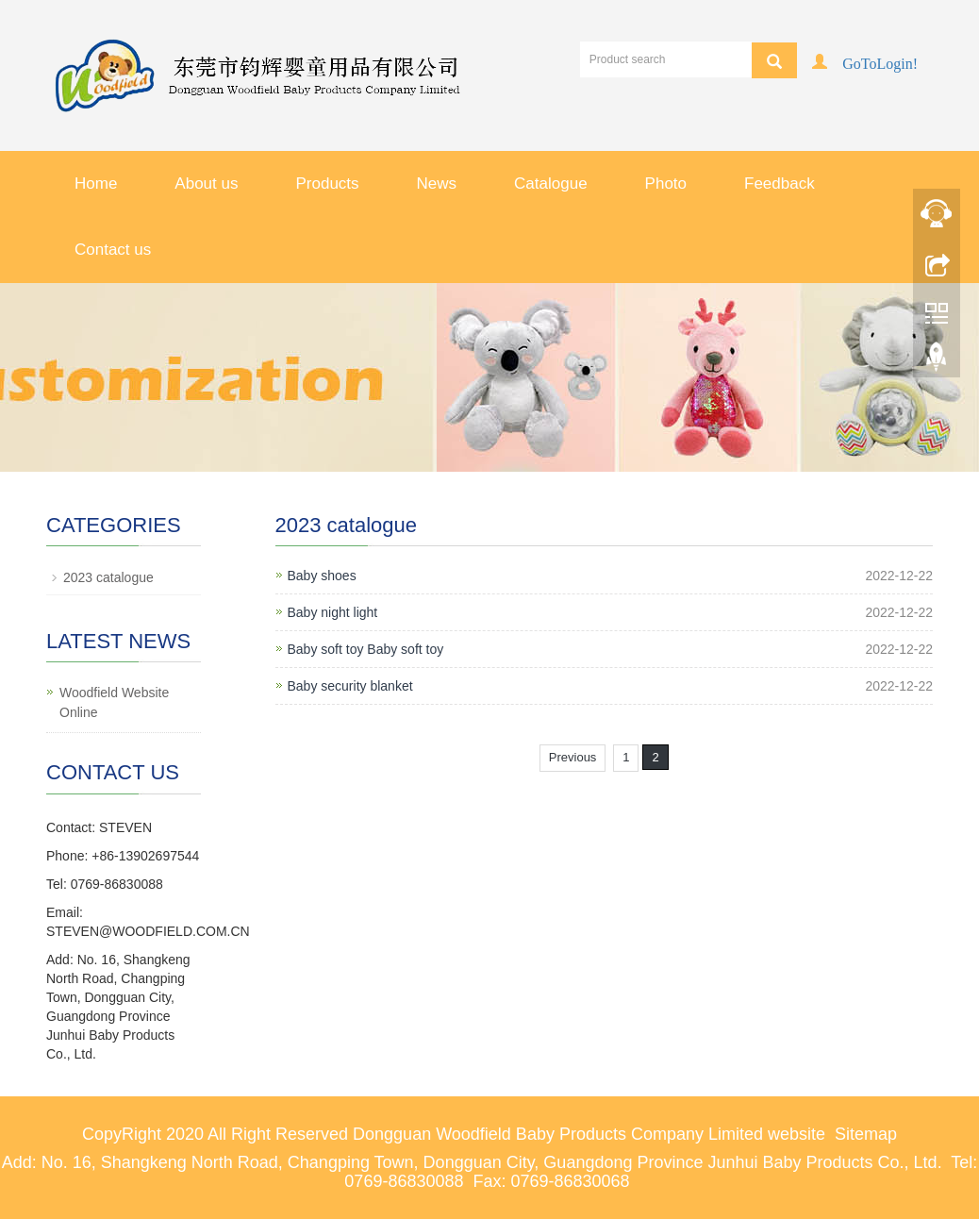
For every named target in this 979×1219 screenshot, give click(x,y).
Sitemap (866, 1134)
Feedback (779, 183)
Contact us (113, 250)
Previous (573, 757)
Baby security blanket (350, 685)
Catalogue (551, 183)
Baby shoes (322, 575)
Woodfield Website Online (114, 702)
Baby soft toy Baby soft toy (366, 649)
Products (326, 183)
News (437, 183)
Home (96, 183)
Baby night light (333, 612)
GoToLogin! (880, 62)
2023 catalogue (108, 577)
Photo (666, 183)
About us (206, 183)
